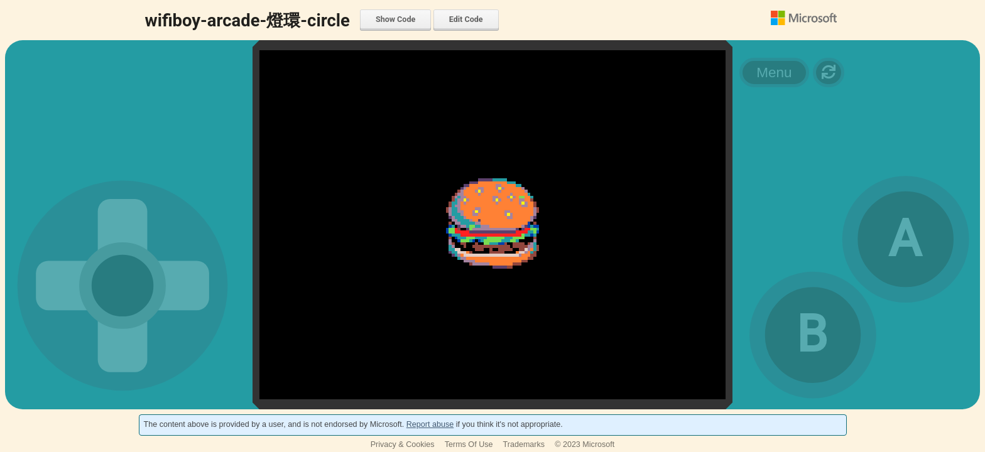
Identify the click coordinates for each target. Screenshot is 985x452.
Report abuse (430, 424)
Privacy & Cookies (403, 444)
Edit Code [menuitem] (466, 19)
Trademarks (524, 444)
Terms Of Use (469, 444)
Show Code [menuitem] (395, 19)
